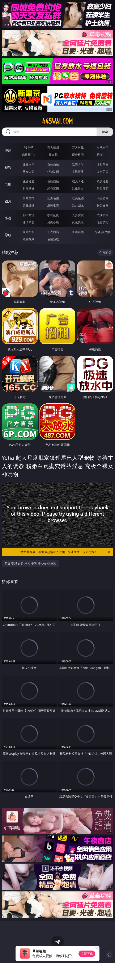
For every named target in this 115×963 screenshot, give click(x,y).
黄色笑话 (78, 222)
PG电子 (28, 147)
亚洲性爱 (28, 181)
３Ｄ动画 (102, 164)
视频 (8, 167)
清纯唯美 (53, 205)
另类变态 (102, 188)
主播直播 (78, 172)
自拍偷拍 (53, 164)
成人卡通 (78, 181)
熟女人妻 (28, 172)
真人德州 (53, 147)
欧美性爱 (102, 181)
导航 (8, 235)
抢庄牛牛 (102, 155)
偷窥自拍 (28, 198)
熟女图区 (78, 205)
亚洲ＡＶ (28, 164)
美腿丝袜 (28, 205)
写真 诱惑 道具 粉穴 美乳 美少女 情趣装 (30, 564)
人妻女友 (78, 215)
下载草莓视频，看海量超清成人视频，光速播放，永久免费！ (64, 552)
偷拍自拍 (53, 181)
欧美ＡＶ (78, 164)
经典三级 (53, 188)
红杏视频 (28, 239)
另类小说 (53, 222)
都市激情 (28, 215)
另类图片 (102, 205)
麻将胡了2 (28, 155)
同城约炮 (28, 232)
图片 (8, 201)
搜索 (105, 132)
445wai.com (57, 121)
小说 (8, 218)
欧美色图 (78, 198)
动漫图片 (102, 198)
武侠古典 (102, 215)
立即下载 (87, 954)
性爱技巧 (102, 222)
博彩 (8, 150)
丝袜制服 (53, 172)
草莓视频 (78, 232)
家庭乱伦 (53, 215)
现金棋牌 (78, 155)
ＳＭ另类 (102, 172)
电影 (8, 184)
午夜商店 (53, 232)
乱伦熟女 (78, 188)
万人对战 (78, 147)
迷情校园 (28, 222)
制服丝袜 (28, 188)
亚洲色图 (53, 198)
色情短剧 (53, 239)
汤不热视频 (102, 232)
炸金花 (53, 155)
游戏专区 (102, 147)
